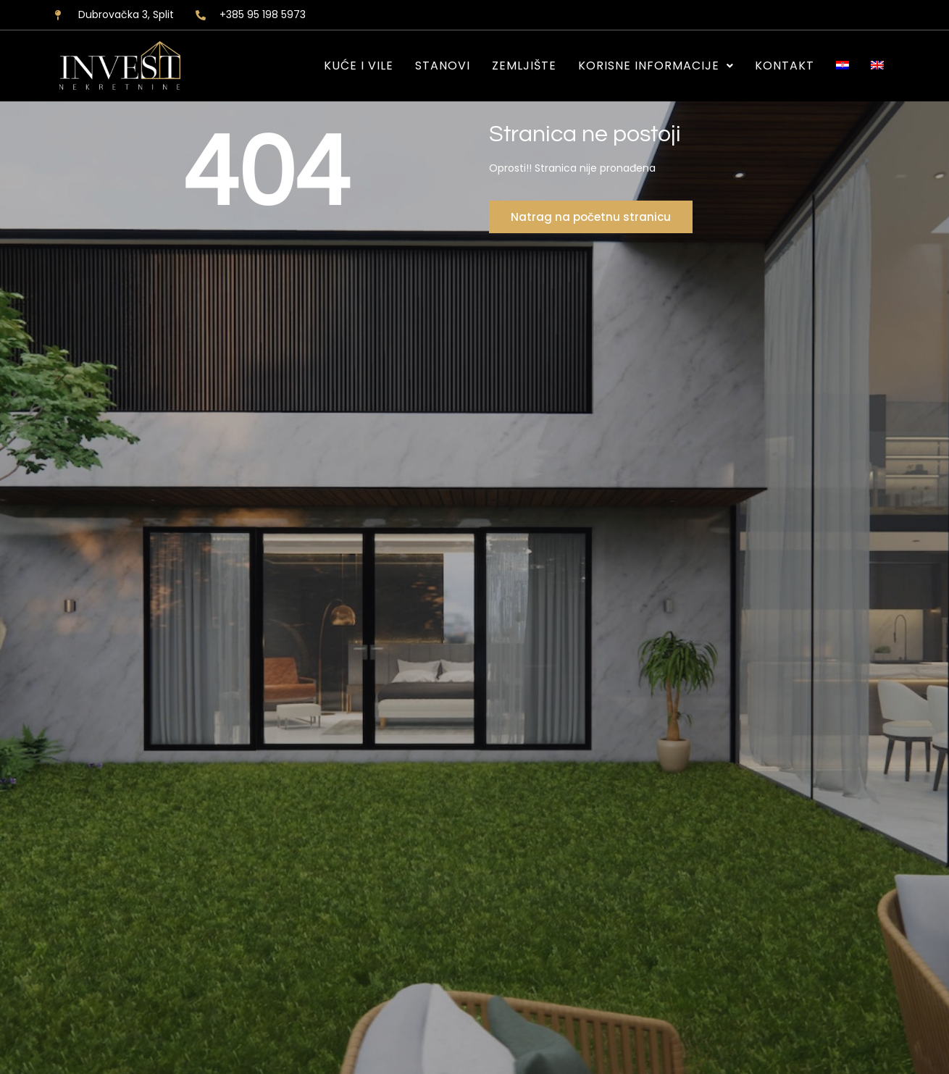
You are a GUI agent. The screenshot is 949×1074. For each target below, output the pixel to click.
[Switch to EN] (877, 65)
